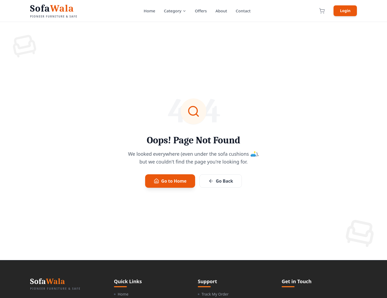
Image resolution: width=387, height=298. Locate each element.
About (221, 10)
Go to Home (170, 181)
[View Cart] (322, 11)
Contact (243, 10)
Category (175, 10)
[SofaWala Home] (53, 11)
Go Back (220, 181)
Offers (201, 10)
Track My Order (213, 294)
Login (345, 10)
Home (149, 10)
